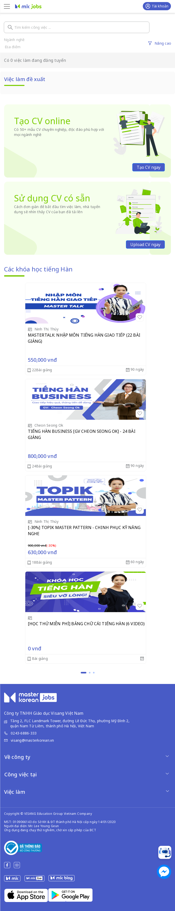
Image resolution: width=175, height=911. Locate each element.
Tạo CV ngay (148, 167)
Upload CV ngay (145, 244)
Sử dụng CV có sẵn (52, 198)
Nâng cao (163, 43)
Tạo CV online (42, 121)
